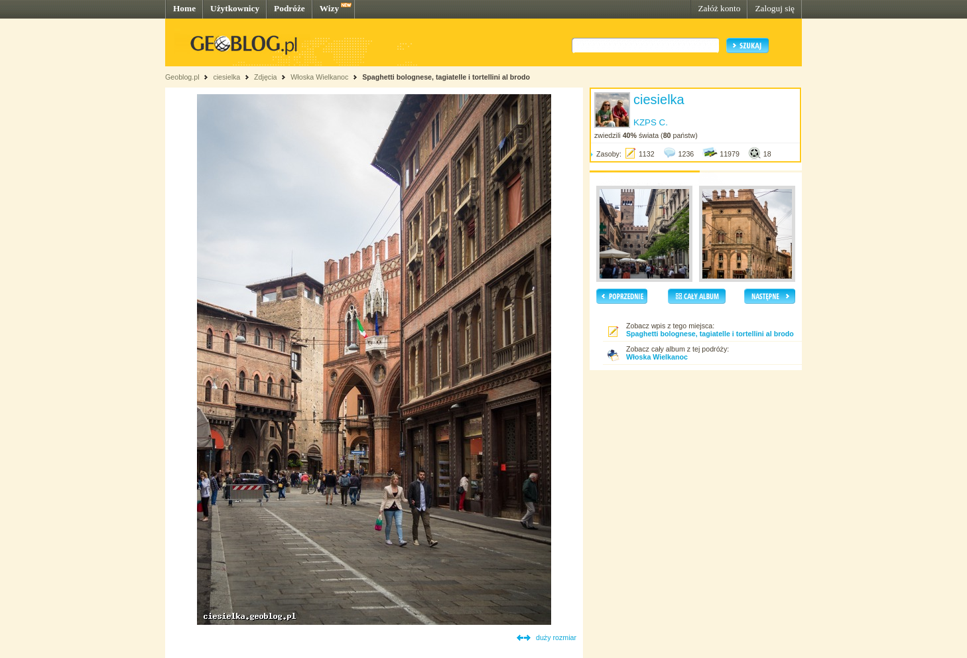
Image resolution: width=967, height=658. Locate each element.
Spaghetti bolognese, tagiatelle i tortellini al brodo (446, 77)
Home (184, 8)
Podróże (289, 8)
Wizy (329, 8)
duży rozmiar (556, 637)
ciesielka (226, 77)
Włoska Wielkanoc (319, 77)
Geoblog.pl (182, 77)
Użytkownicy (234, 8)
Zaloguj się (775, 8)
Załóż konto (719, 8)
